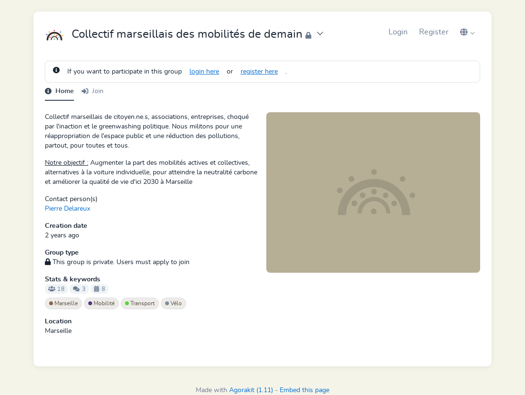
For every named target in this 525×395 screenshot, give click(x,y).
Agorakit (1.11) (251, 390)
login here (204, 71)
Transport (140, 303)
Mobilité (101, 303)
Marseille (63, 303)
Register (434, 32)
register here (259, 71)
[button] (467, 32)
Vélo (173, 303)
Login (398, 32)
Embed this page (304, 390)
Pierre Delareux (67, 208)
